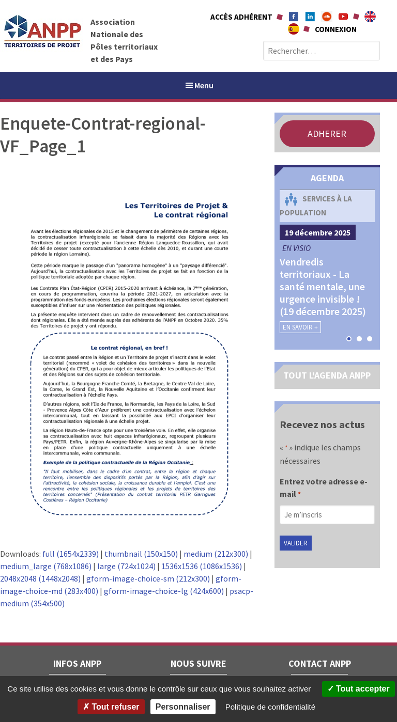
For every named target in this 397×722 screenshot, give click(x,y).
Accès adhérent (241, 17)
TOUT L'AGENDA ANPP (327, 375)
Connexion (336, 29)
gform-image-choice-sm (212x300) (148, 578)
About (370, 16)
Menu (198, 85)
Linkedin (310, 16)
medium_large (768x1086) (45, 566)
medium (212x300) (216, 553)
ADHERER (327, 133)
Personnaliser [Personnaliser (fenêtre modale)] (183, 706)
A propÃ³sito (293, 29)
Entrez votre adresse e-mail (324, 488)
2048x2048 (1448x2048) (40, 578)
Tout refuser (111, 706)
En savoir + (300, 327)
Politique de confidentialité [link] (270, 706)
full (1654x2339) (70, 553)
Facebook (293, 16)
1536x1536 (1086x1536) (201, 566)
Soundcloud (326, 16)
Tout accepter (358, 688)
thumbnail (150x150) (141, 553)
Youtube (343, 16)
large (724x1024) (126, 566)
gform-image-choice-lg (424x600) (164, 591)
